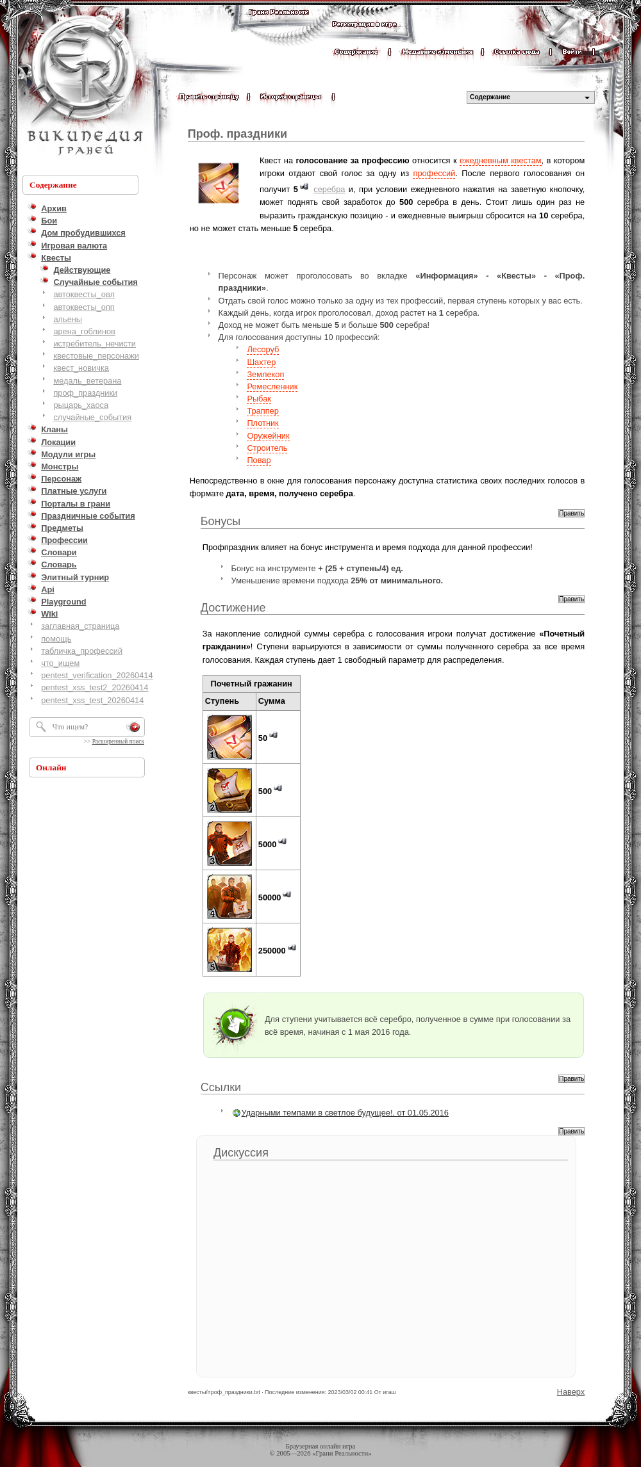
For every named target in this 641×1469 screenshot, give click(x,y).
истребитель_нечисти (94, 343)
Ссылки (221, 1087)
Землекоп (265, 374)
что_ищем (60, 663)
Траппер (262, 411)
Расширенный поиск (118, 741)
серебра (329, 189)
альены (67, 319)
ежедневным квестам (501, 160)
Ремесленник (272, 386)
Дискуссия (241, 1152)
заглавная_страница (80, 626)
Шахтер (261, 362)
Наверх (571, 1392)
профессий (434, 173)
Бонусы (221, 521)
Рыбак (259, 398)
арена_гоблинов (84, 331)
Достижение (233, 607)
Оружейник (268, 436)
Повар (259, 460)
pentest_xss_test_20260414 (92, 700)
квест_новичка (81, 368)
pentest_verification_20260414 (97, 675)
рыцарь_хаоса (80, 405)
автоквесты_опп (83, 307)
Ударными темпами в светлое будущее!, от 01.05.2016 (345, 1112)
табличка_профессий (81, 651)
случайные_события (92, 417)
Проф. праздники (237, 133)
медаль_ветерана (87, 381)
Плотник (262, 423)
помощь (56, 639)
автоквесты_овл (84, 294)
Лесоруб (263, 349)
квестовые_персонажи (96, 356)
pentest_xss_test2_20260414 (94, 687)
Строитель (267, 448)
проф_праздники (85, 393)
